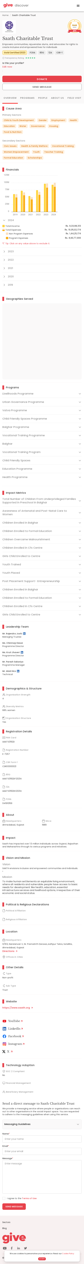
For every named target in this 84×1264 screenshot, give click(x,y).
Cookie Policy (68, 1253)
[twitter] (25, 1249)
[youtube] (4, 1249)
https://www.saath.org (17, 1007)
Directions (9, 951)
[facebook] (11, 1249)
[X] (8, 1051)
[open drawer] (78, 5)
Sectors (6, 1222)
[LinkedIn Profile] (24, 633)
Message (7, 1158)
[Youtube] (13, 1021)
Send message (14, 1206)
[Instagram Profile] (14, 1044)
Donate (42, 79)
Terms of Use (29, 1198)
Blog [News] (4, 1228)
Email (5, 1146)
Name (6, 1134)
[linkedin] (18, 1249)
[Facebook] (13, 1036)
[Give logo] (42, 1237)
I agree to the (22, 1198)
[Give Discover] (15, 6)
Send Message (42, 87)
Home (5, 15)
